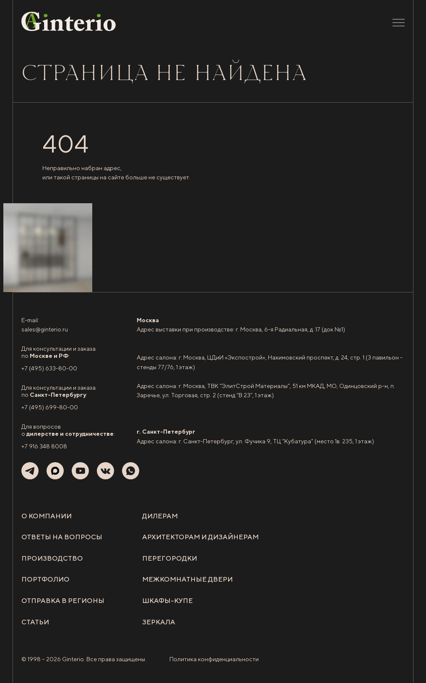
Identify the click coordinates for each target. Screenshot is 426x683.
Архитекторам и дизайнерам (200, 537)
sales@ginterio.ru (44, 329)
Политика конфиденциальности (214, 659)
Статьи (35, 622)
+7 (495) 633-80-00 (49, 368)
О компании (46, 516)
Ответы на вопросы (61, 537)
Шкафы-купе (167, 601)
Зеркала (158, 622)
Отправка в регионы (62, 601)
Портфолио (45, 579)
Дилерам (160, 516)
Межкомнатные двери (187, 579)
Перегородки (169, 558)
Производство (52, 558)
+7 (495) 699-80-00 (49, 407)
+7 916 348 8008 (44, 446)
